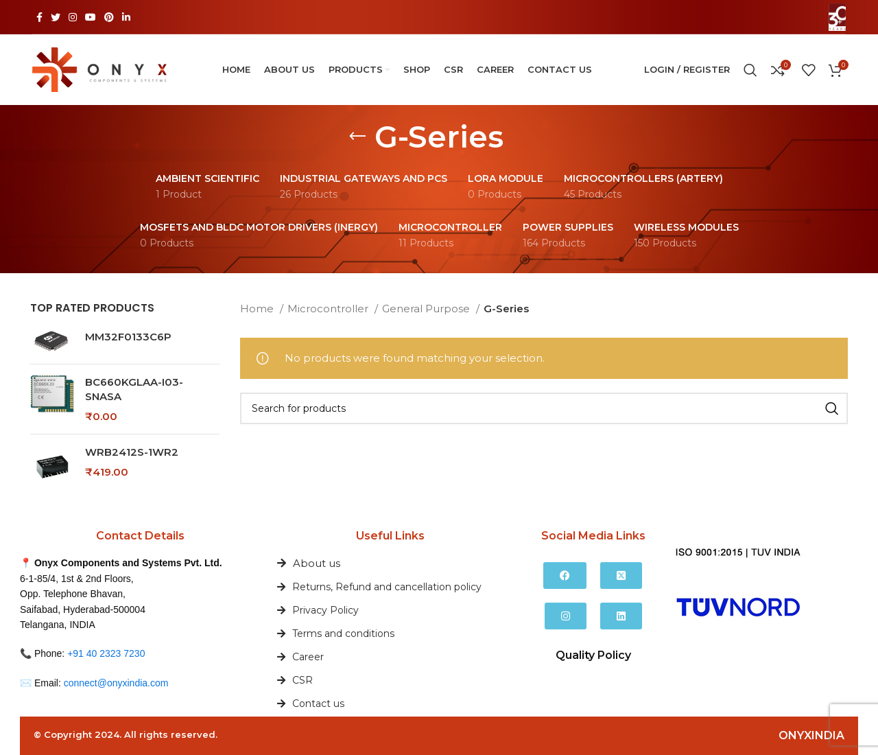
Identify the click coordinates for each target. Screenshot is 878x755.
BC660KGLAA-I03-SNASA (134, 389)
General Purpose (427, 308)
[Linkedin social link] (126, 17)
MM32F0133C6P (128, 336)
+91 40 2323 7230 (106, 653)
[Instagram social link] (72, 17)
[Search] (750, 70)
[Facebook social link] (39, 17)
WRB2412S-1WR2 (131, 451)
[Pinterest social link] (109, 17)
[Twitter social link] (55, 17)
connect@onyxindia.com (116, 682)
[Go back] (357, 136)
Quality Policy (593, 655)
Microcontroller (329, 308)
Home (258, 308)
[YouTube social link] (90, 17)
